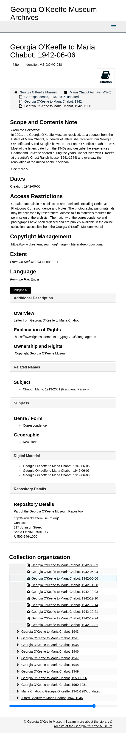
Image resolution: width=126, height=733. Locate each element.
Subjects (21, 403)
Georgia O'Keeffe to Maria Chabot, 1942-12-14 (64, 605)
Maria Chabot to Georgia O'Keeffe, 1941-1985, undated (60, 691)
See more (19, 169)
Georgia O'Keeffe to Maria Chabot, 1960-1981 (54, 685)
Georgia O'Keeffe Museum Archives (53, 13)
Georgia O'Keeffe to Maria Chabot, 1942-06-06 (56, 466)
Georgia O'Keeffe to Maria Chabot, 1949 (50, 671)
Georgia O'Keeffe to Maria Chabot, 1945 (50, 645)
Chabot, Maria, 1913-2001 (41, 389)
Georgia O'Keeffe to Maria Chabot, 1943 (50, 631)
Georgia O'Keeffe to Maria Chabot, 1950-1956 (54, 678)
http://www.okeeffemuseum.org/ (36, 518)
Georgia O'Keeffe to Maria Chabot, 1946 (50, 651)
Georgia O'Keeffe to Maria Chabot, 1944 (50, 638)
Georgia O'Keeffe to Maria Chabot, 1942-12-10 (64, 598)
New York (29, 442)
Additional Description (33, 298)
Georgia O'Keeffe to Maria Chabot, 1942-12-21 (64, 611)
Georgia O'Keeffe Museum (39, 92)
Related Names (27, 367)
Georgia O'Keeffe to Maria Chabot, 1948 (50, 665)
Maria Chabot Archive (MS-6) (90, 92)
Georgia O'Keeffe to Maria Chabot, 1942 (53, 101)
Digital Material (27, 456)
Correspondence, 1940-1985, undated (51, 97)
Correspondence (35, 425)
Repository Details (30, 489)
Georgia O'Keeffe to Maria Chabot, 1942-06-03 (64, 565)
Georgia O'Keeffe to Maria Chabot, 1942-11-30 (64, 585)
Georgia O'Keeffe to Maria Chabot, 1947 (50, 658)
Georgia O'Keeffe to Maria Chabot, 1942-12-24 (64, 618)
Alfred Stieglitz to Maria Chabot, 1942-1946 (52, 698)
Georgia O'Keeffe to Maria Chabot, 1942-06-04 (64, 572)
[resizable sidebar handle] (63, 706)
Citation (106, 77)
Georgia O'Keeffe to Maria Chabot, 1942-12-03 (64, 592)
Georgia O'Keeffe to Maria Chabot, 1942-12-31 (64, 625)
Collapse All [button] (20, 290)
